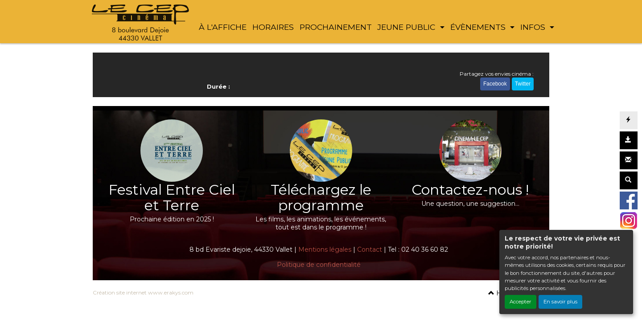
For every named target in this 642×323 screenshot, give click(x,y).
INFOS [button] (533, 27)
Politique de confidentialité (319, 265)
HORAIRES (273, 27)
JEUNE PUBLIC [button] (407, 27)
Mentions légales (324, 249)
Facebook (495, 84)
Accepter (520, 301)
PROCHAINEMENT (336, 27)
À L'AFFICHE (223, 27)
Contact (369, 249)
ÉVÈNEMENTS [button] (479, 27)
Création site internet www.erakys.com (143, 292)
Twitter (523, 84)
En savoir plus (560, 301)
